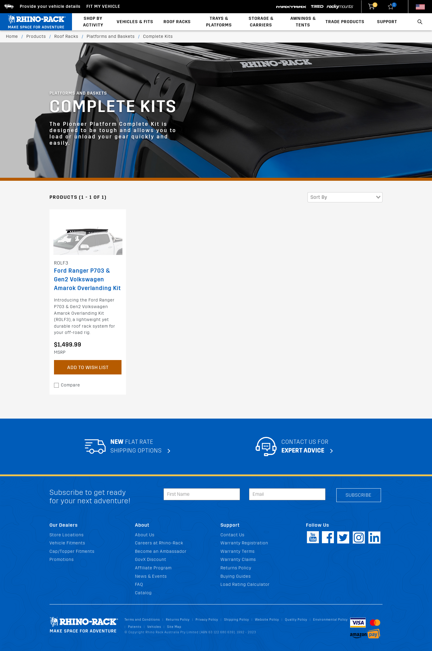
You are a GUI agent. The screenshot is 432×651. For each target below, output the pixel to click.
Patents (134, 627)
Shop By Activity (93, 22)
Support (387, 21)
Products (36, 36)
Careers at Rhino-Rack (159, 543)
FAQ (139, 584)
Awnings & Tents (303, 22)
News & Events (151, 576)
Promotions (62, 559)
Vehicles (154, 627)
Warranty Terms (237, 551)
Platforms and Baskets (111, 36)
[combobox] (345, 197)
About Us (144, 534)
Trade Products (345, 21)
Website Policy (267, 620)
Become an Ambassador (161, 551)
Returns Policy (235, 568)
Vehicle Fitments (67, 543)
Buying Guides (235, 576)
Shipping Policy (236, 620)
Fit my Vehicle (103, 6)
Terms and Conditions (142, 620)
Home (12, 36)
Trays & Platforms (219, 22)
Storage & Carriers (261, 22)
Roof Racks (177, 21)
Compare (70, 385)
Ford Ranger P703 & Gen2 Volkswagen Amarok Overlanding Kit (87, 279)
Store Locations (67, 534)
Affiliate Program (153, 568)
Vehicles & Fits (135, 21)
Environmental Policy (330, 620)
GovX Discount (150, 559)
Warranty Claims (238, 559)
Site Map (174, 627)
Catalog (143, 592)
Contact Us (232, 534)
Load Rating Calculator (245, 584)
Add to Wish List (88, 367)
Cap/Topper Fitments (72, 551)
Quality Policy (296, 620)
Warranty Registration (244, 543)
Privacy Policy (207, 620)
